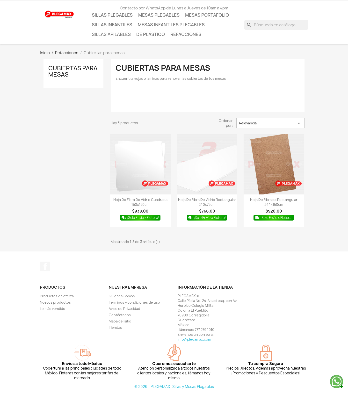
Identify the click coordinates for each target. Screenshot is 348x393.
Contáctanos (120, 315)
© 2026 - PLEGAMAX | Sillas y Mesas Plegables (174, 386)
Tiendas (115, 327)
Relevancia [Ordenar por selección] (270, 123)
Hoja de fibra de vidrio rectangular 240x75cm (207, 202)
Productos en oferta (57, 296)
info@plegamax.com (194, 339)
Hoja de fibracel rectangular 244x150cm (273, 202)
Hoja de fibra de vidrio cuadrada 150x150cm (140, 202)
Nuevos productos (55, 302)
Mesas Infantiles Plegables (171, 25)
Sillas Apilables (111, 34)
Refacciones (185, 34)
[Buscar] (276, 25)
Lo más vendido (52, 308)
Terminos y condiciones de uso (134, 302)
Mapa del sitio (120, 321)
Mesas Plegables (159, 15)
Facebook (45, 266)
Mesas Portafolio (207, 15)
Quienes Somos (122, 296)
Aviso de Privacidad (124, 308)
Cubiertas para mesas (72, 71)
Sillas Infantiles (112, 25)
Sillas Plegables (112, 15)
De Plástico (150, 34)
